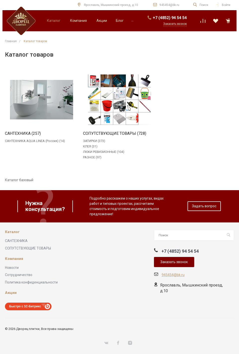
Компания (14, 259)
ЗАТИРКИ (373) (94, 141)
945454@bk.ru (169, 5)
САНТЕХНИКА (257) (23, 133)
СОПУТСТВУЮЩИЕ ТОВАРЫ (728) (114, 133)
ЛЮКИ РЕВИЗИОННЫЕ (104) (103, 152)
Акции (11, 293)
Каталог (12, 232)
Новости (12, 268)
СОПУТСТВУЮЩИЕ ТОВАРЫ (28, 248)
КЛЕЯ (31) (90, 146)
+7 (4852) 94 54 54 (170, 17)
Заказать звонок (174, 262)
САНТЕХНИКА (16, 241)
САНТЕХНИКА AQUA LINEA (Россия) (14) (35, 141)
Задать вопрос (204, 206)
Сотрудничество (18, 275)
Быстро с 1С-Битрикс (25, 306)
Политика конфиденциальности (31, 282)
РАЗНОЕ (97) (92, 157)
